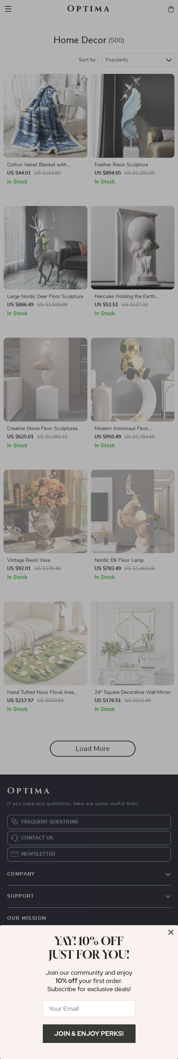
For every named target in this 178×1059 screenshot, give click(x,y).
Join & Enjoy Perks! (89, 1033)
